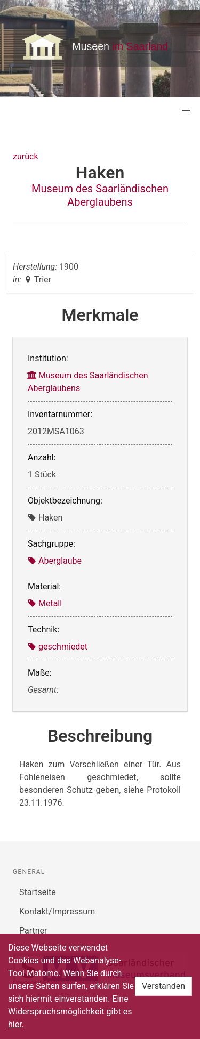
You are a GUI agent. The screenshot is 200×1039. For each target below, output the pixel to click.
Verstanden (163, 986)
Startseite (37, 892)
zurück (25, 156)
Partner (33, 931)
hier (15, 1024)
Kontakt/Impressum (57, 911)
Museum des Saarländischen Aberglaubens (100, 195)
